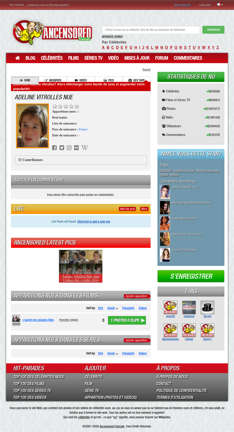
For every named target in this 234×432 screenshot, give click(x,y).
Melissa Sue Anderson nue (191, 203)
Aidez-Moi (205, 4)
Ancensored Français (112, 426)
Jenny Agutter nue (185, 187)
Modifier (53, 80)
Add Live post (127, 209)
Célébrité (93, 376)
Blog (30, 58)
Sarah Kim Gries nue (187, 234)
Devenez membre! (59, 4)
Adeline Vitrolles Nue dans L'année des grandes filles (80, 278)
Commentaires (188, 58)
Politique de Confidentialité (181, 390)
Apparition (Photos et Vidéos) (111, 397)
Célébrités (51, 58)
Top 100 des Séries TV (32, 390)
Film (88, 383)
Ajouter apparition (136, 296)
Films (73, 58)
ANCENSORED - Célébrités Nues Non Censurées (52, 32)
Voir (25, 80)
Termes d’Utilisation (174, 397)
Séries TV (93, 58)
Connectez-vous (36, 4)
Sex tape (136, 80)
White (174, 174)
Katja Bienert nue (184, 218)
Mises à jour (136, 58)
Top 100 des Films (28, 383)
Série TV (92, 390)
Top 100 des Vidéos (29, 397)
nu (115, 417)
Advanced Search (112, 36)
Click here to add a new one (93, 221)
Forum (161, 58)
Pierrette (64, 320)
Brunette (166, 170)
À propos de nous (171, 376)
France (83, 129)
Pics (109, 80)
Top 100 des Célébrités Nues (38, 376)
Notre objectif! (182, 4)
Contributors (32, 160)
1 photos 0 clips (124, 320)
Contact (163, 383)
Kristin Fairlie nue (184, 250)
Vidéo (113, 58)
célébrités (84, 417)
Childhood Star (183, 170)
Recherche (213, 30)
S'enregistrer (191, 276)
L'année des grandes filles (38, 320)
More (144, 209)
